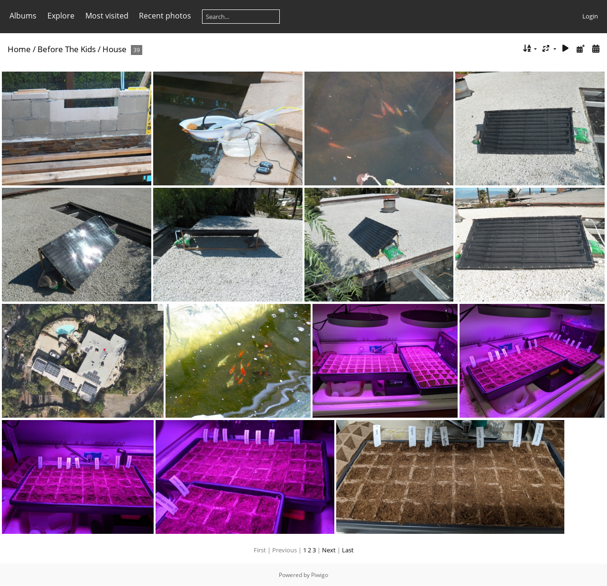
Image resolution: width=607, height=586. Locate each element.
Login (590, 16)
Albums (23, 15)
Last (348, 550)
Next (329, 550)
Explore (60, 15)
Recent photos (165, 15)
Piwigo (319, 575)
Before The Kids (66, 49)
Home (19, 49)
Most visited (107, 15)
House (114, 49)
